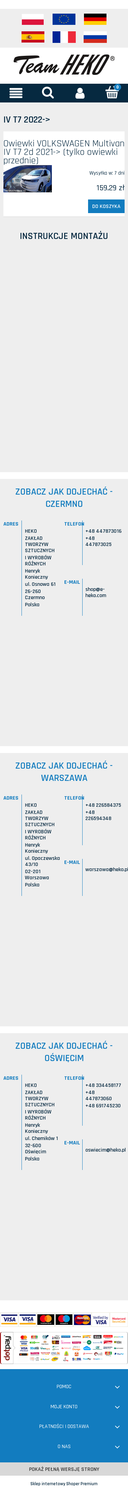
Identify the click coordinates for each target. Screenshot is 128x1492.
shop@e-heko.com (95, 592)
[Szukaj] (48, 92)
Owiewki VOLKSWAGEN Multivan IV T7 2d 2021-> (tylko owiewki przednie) (64, 152)
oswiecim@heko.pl (105, 1150)
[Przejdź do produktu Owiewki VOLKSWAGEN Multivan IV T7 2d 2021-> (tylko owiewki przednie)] (27, 178)
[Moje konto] (80, 93)
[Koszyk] (112, 92)
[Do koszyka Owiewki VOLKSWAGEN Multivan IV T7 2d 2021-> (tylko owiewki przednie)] (106, 206)
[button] (16, 93)
